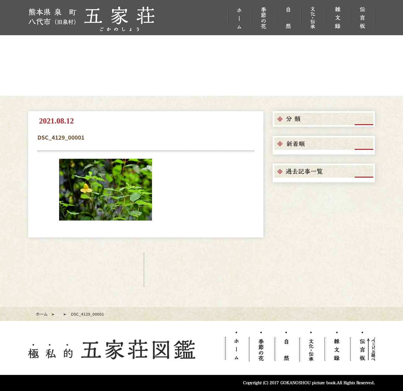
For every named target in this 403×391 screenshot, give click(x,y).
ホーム (42, 314)
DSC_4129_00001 (60, 137)
